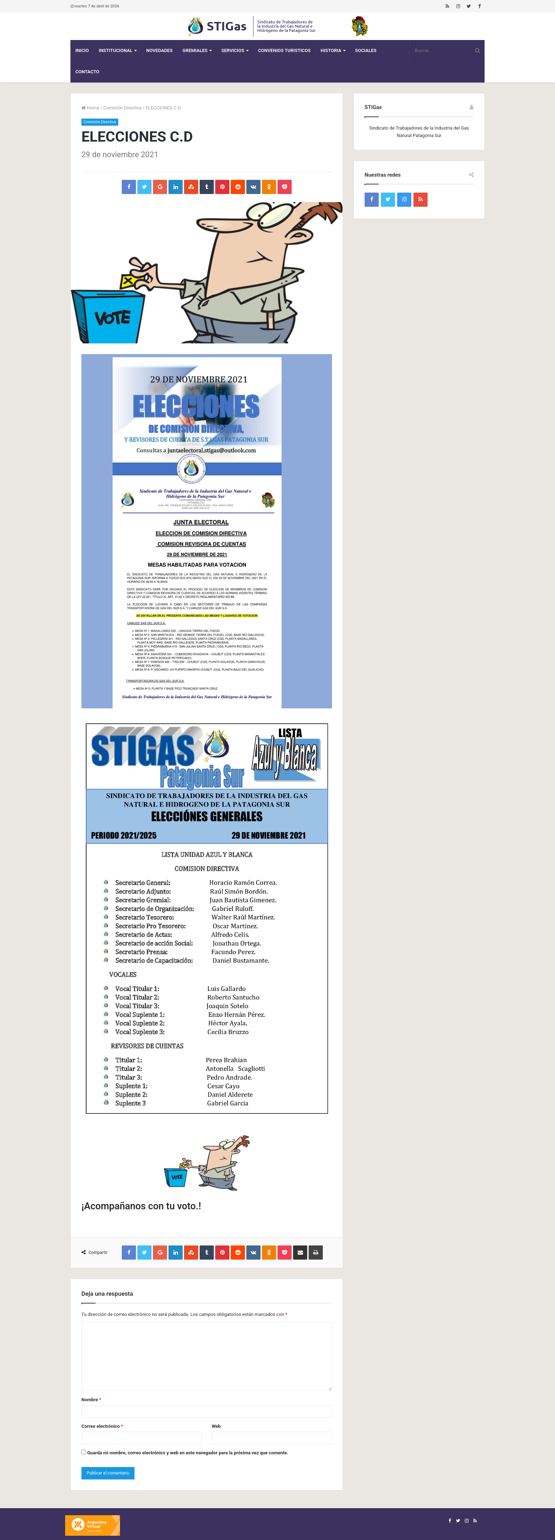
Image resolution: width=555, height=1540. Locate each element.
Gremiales (195, 50)
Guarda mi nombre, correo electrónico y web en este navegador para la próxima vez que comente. (187, 1452)
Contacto (87, 71)
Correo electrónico (102, 1426)
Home (90, 107)
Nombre (91, 1399)
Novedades (159, 50)
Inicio (82, 50)
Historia (331, 50)
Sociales (365, 50)
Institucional (115, 50)
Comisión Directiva (122, 107)
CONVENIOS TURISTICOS (284, 50)
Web (216, 1426)
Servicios (232, 50)
